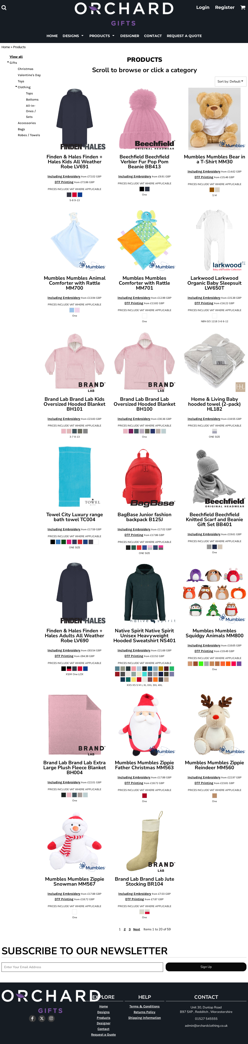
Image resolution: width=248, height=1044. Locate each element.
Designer (103, 1023)
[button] (3, 7)
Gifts (13, 62)
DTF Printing (64, 182)
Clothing (24, 87)
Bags (21, 129)
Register (225, 7)
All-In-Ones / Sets (31, 111)
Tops (29, 93)
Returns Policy (144, 1012)
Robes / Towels (29, 135)
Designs (103, 1012)
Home (5, 47)
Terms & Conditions (144, 1006)
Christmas (25, 69)
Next (136, 929)
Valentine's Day (29, 75)
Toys (21, 81)
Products (103, 1018)
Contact (103, 1029)
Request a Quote (103, 1034)
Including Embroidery (64, 176)
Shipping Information (144, 1018)
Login (202, 7)
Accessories (27, 123)
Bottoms (32, 99)
